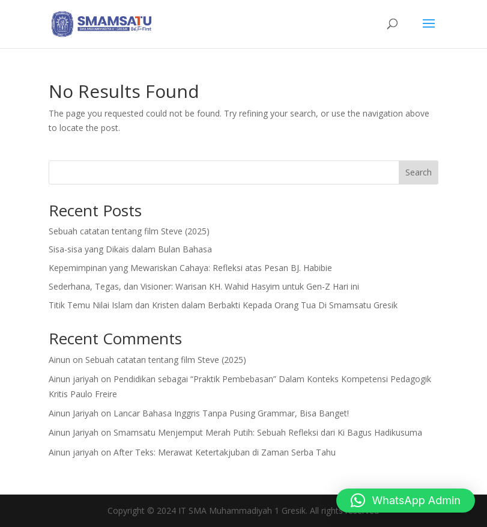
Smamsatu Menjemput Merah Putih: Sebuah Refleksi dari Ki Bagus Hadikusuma (267, 432)
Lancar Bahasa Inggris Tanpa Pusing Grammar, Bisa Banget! (231, 413)
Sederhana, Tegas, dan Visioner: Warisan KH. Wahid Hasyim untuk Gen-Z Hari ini (204, 286)
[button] (405, 501)
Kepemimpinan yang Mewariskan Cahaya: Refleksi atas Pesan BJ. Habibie (190, 267)
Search (418, 172)
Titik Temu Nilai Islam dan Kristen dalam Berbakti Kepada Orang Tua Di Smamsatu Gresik (223, 305)
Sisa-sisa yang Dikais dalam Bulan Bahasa (130, 249)
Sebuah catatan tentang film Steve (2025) (129, 231)
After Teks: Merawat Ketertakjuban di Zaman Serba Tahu (224, 452)
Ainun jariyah (73, 379)
